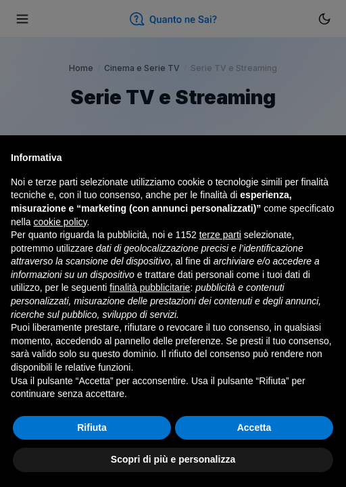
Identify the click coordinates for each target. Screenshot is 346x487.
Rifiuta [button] (92, 427)
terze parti (220, 234)
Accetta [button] (254, 427)
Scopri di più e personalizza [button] (173, 459)
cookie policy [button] (59, 221)
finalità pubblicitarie (149, 287)
